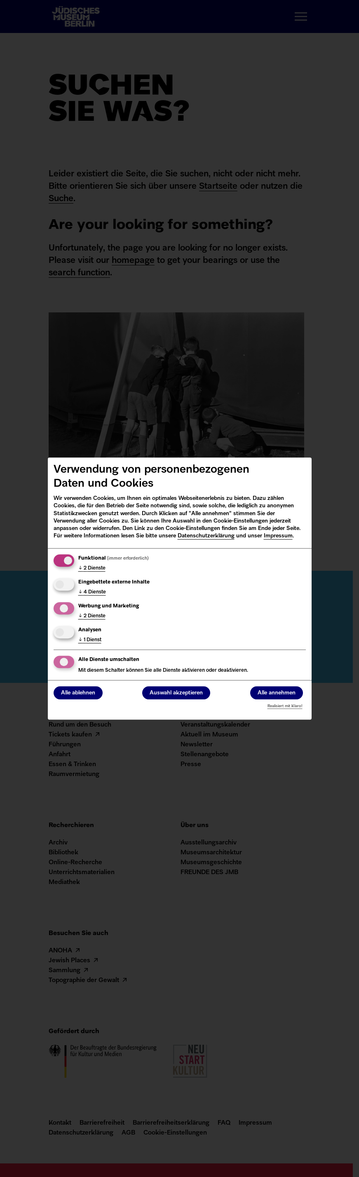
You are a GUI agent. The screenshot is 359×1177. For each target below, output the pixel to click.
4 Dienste (92, 592)
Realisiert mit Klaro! (285, 706)
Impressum (278, 536)
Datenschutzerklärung (206, 536)
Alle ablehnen (78, 693)
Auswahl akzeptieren (176, 693)
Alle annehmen (277, 693)
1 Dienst (89, 640)
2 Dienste (92, 568)
